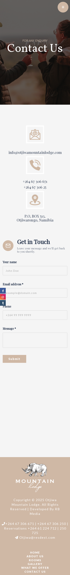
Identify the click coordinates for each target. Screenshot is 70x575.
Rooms (35, 560)
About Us (35, 556)
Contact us (35, 571)
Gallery (35, 564)
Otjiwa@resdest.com (35, 537)
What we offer (35, 567)
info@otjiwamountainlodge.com (35, 152)
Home (35, 552)
